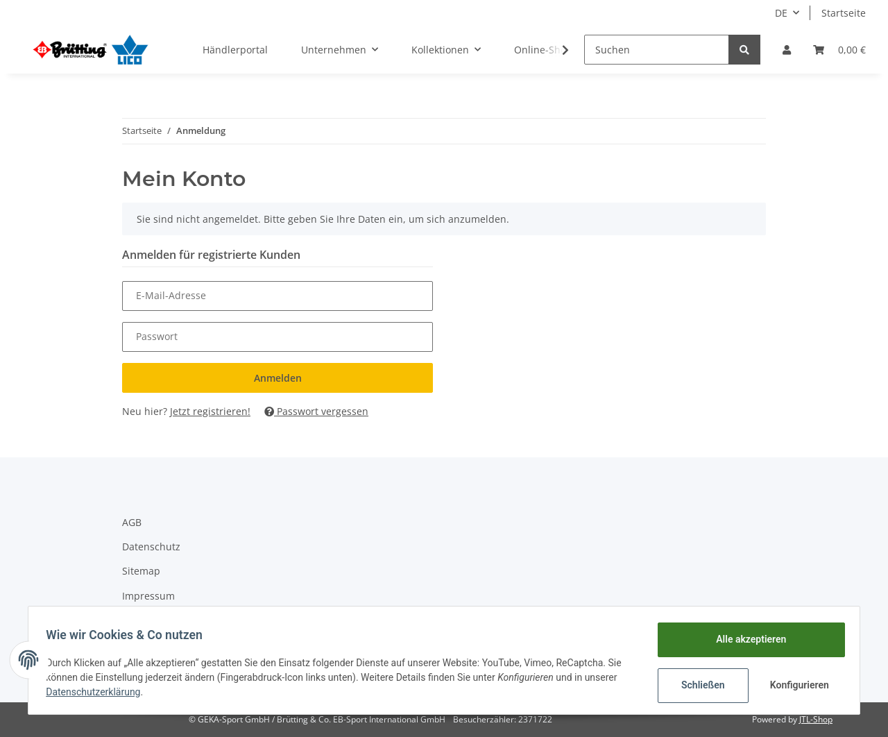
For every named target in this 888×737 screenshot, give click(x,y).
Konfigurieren (796, 685)
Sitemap (141, 570)
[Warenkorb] (839, 50)
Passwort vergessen (316, 411)
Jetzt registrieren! (210, 411)
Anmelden (278, 377)
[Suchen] (656, 50)
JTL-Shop (815, 719)
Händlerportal (235, 49)
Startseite (843, 12)
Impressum (148, 595)
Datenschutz (151, 546)
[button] (786, 50)
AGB (132, 522)
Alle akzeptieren (746, 639)
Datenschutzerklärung (98, 691)
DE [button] (781, 12)
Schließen (698, 685)
